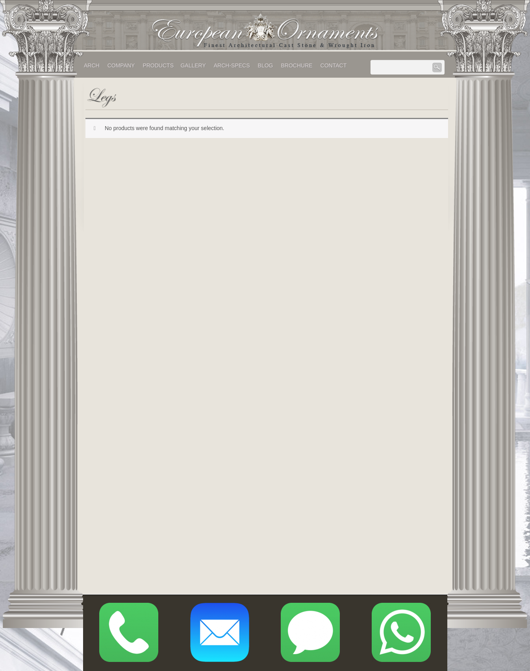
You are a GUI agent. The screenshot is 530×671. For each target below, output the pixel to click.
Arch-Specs (232, 65)
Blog (265, 65)
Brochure (296, 65)
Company (121, 65)
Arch (92, 65)
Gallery (193, 65)
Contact (334, 65)
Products (158, 65)
